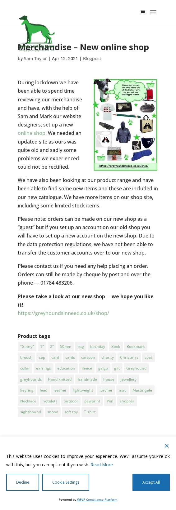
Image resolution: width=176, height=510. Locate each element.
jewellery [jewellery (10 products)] (129, 379)
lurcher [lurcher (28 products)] (106, 390)
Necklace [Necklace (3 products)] (28, 401)
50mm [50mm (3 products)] (65, 346)
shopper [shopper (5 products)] (127, 401)
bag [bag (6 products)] (80, 346)
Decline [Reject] (22, 482)
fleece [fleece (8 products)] (86, 368)
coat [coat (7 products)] (148, 357)
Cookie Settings (65, 482)
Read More (101, 465)
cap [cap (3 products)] (42, 357)
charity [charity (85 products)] (107, 357)
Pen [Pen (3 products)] (110, 401)
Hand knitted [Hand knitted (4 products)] (60, 379)
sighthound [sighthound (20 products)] (30, 412)
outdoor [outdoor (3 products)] (71, 401)
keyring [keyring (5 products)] (27, 390)
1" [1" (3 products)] (42, 346)
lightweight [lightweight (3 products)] (83, 390)
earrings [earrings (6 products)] (43, 368)
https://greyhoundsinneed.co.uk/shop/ (63, 313)
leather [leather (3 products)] (60, 390)
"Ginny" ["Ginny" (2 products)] (27, 346)
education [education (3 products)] (66, 368)
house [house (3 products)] (108, 379)
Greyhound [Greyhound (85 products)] (136, 368)
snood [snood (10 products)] (52, 412)
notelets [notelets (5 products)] (50, 401)
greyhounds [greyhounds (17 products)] (31, 379)
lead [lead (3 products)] (43, 390)
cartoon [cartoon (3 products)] (88, 357)
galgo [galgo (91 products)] (103, 368)
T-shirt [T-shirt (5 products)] (90, 412)
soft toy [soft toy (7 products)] (71, 412)
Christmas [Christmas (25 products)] (129, 357)
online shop (31, 133)
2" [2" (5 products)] (52, 346)
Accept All (151, 482)
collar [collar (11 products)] (25, 368)
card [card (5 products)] (55, 357)
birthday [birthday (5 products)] (97, 346)
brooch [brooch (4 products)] (26, 357)
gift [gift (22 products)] (117, 368)
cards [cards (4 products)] (70, 357)
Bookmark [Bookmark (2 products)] (136, 346)
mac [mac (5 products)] (122, 390)
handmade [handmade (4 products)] (87, 379)
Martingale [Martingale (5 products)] (142, 390)
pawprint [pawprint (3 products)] (92, 401)
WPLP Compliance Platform (97, 499)
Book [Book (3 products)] (115, 346)
